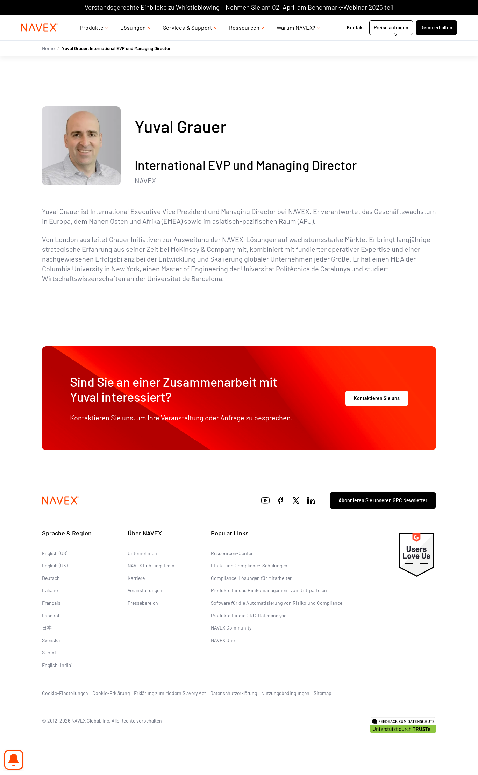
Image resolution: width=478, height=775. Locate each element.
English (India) (57, 665)
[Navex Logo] (39, 41)
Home (48, 62)
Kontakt (356, 41)
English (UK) (55, 565)
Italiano (50, 590)
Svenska (51, 640)
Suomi (49, 652)
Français (51, 603)
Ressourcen (244, 41)
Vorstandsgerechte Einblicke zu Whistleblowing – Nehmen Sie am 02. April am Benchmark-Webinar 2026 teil (239, 7)
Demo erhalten (436, 41)
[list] (438, 22)
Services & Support (187, 41)
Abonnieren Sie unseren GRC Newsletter (382, 500)
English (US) (54, 553)
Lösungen (133, 41)
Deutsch (51, 578)
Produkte (92, 41)
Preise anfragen (391, 41)
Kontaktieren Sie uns (377, 398)
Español (50, 615)
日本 (47, 628)
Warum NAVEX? (296, 41)
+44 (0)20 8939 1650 (387, 22)
